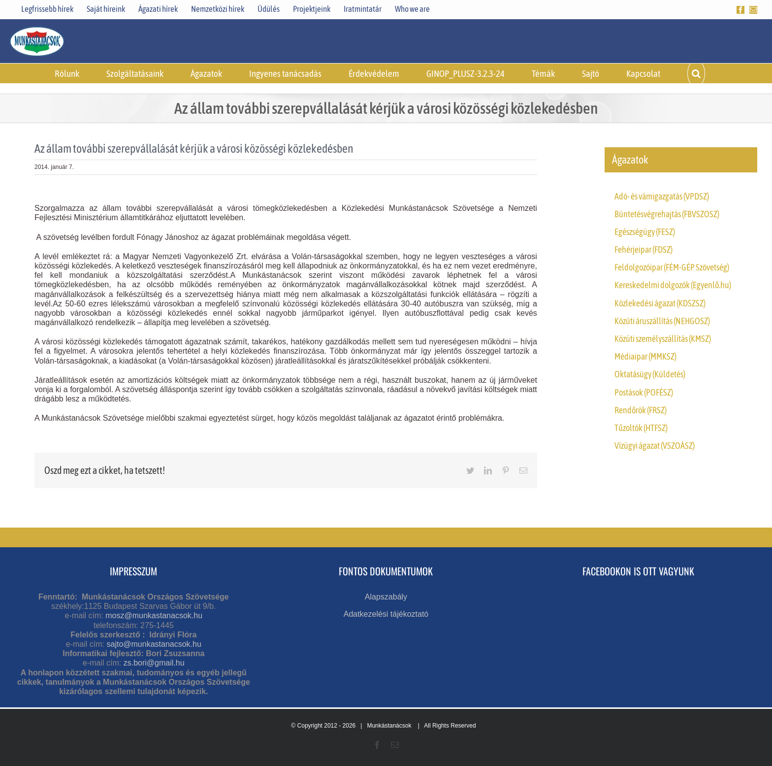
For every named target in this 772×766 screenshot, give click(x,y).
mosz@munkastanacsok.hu (153, 615)
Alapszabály (386, 597)
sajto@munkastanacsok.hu (153, 644)
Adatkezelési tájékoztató (386, 614)
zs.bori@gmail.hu (154, 663)
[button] (696, 73)
